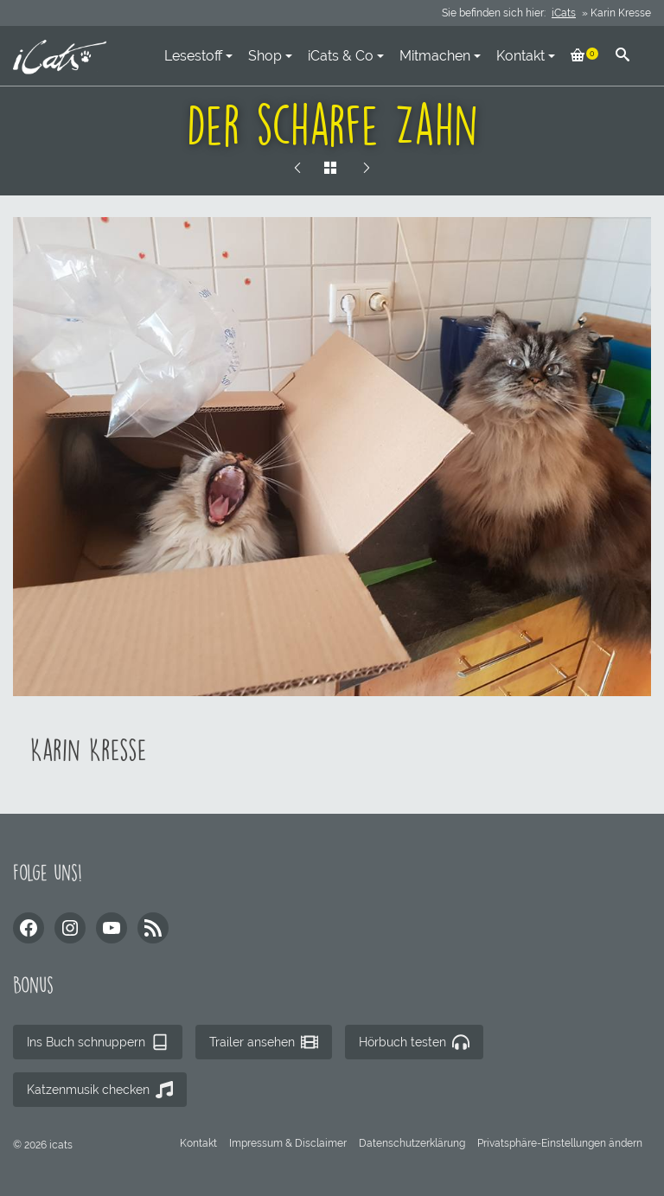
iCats (564, 13)
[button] (560, 1143)
